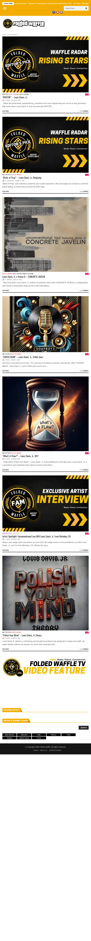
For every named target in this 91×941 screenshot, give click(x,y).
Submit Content (55, 750)
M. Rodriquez (9, 181)
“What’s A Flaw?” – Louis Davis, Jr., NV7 (20, 456)
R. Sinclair (8, 280)
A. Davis (7, 100)
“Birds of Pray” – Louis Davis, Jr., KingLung (21, 177)
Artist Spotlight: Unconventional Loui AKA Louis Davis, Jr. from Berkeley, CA (36, 536)
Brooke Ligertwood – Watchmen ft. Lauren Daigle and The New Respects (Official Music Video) (44, 3)
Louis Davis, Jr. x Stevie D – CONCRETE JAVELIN (23, 276)
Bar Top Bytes (6, 174)
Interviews (15, 533)
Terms (35, 750)
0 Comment (84, 111)
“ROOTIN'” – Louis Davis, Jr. (14, 97)
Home (4, 34)
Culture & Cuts (7, 533)
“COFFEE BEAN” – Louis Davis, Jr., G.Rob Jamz (22, 357)
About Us (43, 750)
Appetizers (5, 94)
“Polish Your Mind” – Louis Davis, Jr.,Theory (22, 635)
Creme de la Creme (27, 274)
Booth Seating (24, 94)
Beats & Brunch (14, 94)
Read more (5, 111)
